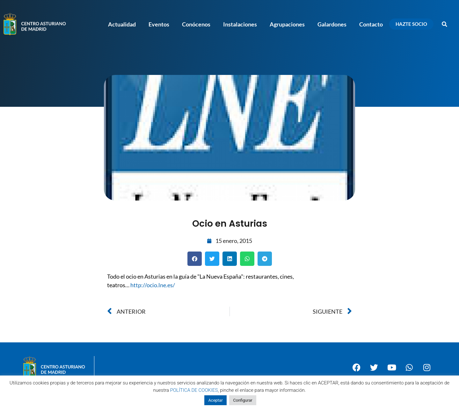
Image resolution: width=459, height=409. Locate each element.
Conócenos (196, 24)
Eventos (159, 24)
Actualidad (122, 24)
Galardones (331, 24)
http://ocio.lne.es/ (152, 284)
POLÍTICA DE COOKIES (194, 390)
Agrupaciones (287, 24)
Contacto (371, 24)
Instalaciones (240, 24)
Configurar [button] (242, 400)
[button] (444, 24)
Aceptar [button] (215, 400)
